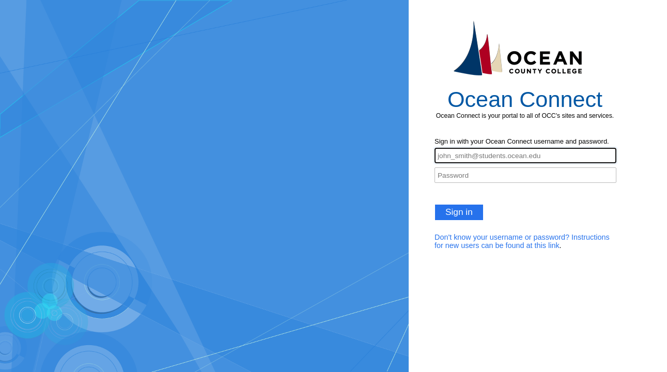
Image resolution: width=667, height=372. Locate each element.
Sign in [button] (459, 212)
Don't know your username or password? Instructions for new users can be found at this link (522, 241)
